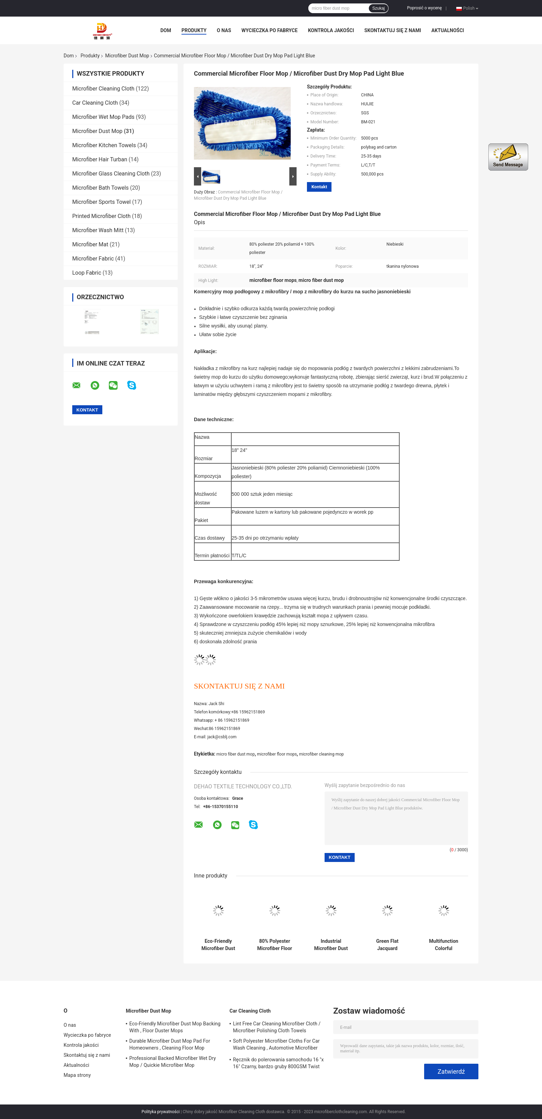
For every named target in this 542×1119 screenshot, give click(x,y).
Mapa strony (77, 1075)
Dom (165, 30)
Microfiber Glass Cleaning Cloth (111, 173)
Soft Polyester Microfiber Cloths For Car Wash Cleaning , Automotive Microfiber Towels (276, 1045)
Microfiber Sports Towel (101, 202)
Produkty (193, 30)
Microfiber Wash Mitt (97, 230)
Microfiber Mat (90, 244)
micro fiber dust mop (235, 754)
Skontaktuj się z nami (392, 30)
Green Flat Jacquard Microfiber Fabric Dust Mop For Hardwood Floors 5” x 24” (387, 944)
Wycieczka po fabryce (270, 30)
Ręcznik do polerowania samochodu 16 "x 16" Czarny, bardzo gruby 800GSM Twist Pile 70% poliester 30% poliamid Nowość (278, 1064)
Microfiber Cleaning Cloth (103, 88)
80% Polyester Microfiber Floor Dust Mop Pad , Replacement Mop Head (274, 944)
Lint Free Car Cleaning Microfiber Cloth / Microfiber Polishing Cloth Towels (276, 1027)
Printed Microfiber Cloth (101, 216)
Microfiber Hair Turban (99, 159)
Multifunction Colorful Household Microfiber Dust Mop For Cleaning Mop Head (443, 944)
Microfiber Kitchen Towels (104, 145)
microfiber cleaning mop (321, 754)
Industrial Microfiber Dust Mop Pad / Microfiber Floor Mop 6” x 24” (331, 944)
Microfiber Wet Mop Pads (103, 117)
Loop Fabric (86, 272)
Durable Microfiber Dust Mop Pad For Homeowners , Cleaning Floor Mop (169, 1044)
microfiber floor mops (277, 754)
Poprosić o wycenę (424, 8)
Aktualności (447, 30)
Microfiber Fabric (93, 258)
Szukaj (378, 8)
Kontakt (319, 186)
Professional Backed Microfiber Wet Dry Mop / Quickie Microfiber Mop (172, 1061)
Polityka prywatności (160, 1111)
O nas (224, 30)
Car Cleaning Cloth (95, 102)
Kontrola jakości (331, 30)
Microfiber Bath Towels (100, 187)
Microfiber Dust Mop (127, 55)
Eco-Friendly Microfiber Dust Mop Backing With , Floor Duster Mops (218, 944)
